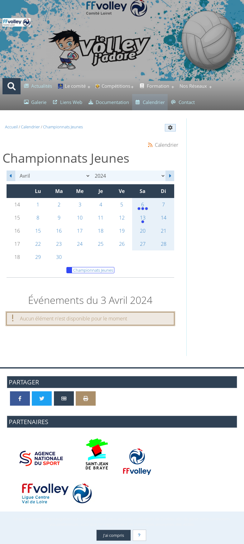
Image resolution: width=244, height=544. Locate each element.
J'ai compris (113, 535)
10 (80, 217)
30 (59, 257)
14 (163, 217)
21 (163, 230)
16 (59, 230)
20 (143, 230)
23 (59, 243)
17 (80, 230)
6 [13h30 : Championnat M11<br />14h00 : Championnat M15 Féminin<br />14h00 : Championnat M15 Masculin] (142, 206)
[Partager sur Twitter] (42, 398)
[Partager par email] (64, 398)
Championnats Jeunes (90, 270)
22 (38, 243)
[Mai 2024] (169, 176)
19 (122, 230)
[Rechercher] (11, 86)
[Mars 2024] (11, 176)
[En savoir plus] (139, 535)
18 (100, 230)
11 (100, 217)
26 (122, 243)
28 (163, 243)
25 (100, 243)
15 (38, 230)
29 (38, 257)
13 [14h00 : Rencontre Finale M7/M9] (142, 219)
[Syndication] (150, 144)
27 (143, 243)
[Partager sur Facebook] (20, 398)
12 (122, 217)
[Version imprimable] (86, 398)
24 (80, 243)
